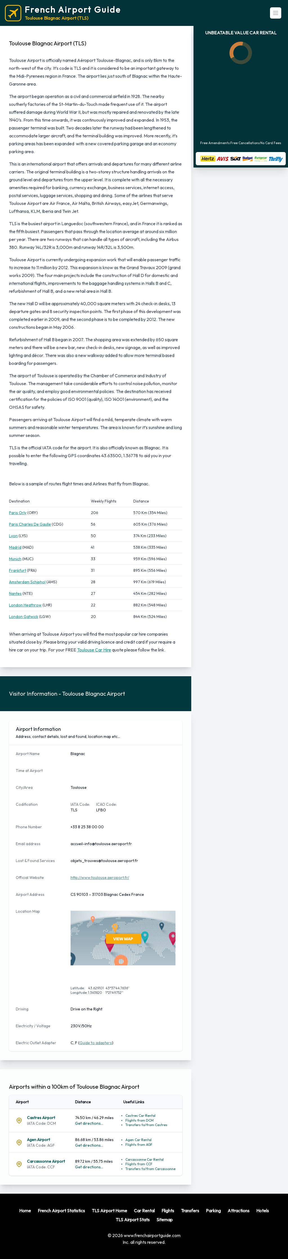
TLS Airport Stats (133, 1219)
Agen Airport (38, 1139)
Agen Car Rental (138, 1140)
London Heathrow (25, 605)
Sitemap (164, 1219)
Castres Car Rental (140, 1115)
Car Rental (144, 1210)
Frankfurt (17, 570)
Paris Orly (17, 512)
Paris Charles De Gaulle (30, 524)
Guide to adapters (96, 1042)
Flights (167, 1210)
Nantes (15, 593)
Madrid (15, 547)
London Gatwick (23, 616)
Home (25, 1210)
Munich (15, 558)
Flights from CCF (138, 1164)
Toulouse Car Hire (94, 650)
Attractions (238, 1210)
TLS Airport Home (109, 1210)
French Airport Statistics (61, 1210)
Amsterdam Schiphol (27, 581)
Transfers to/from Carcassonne (150, 1169)
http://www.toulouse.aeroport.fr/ (100, 877)
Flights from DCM (139, 1120)
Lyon (13, 535)
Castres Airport (41, 1117)
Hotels (262, 1210)
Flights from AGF (138, 1144)
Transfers (190, 1210)
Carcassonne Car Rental (144, 1159)
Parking (213, 1210)
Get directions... (89, 1123)
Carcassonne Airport (46, 1161)
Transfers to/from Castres (146, 1125)
